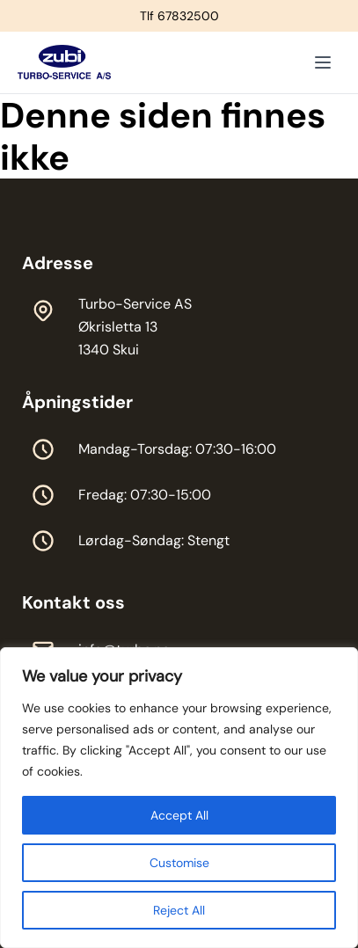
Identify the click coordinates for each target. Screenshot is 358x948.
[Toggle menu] (322, 62)
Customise (179, 863)
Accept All (179, 815)
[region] (179, 797)
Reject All (179, 910)
